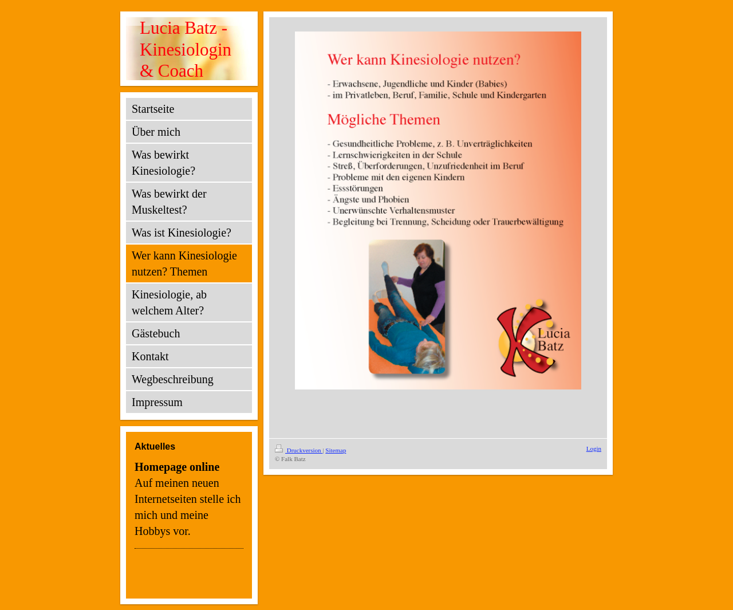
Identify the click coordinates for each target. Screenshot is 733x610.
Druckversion (298, 450)
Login (593, 448)
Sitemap (335, 450)
